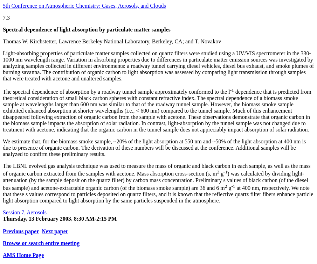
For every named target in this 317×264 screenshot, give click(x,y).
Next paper (55, 231)
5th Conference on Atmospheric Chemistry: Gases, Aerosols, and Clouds (84, 6)
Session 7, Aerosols (25, 212)
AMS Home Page (23, 255)
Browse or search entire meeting (41, 243)
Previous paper (21, 231)
